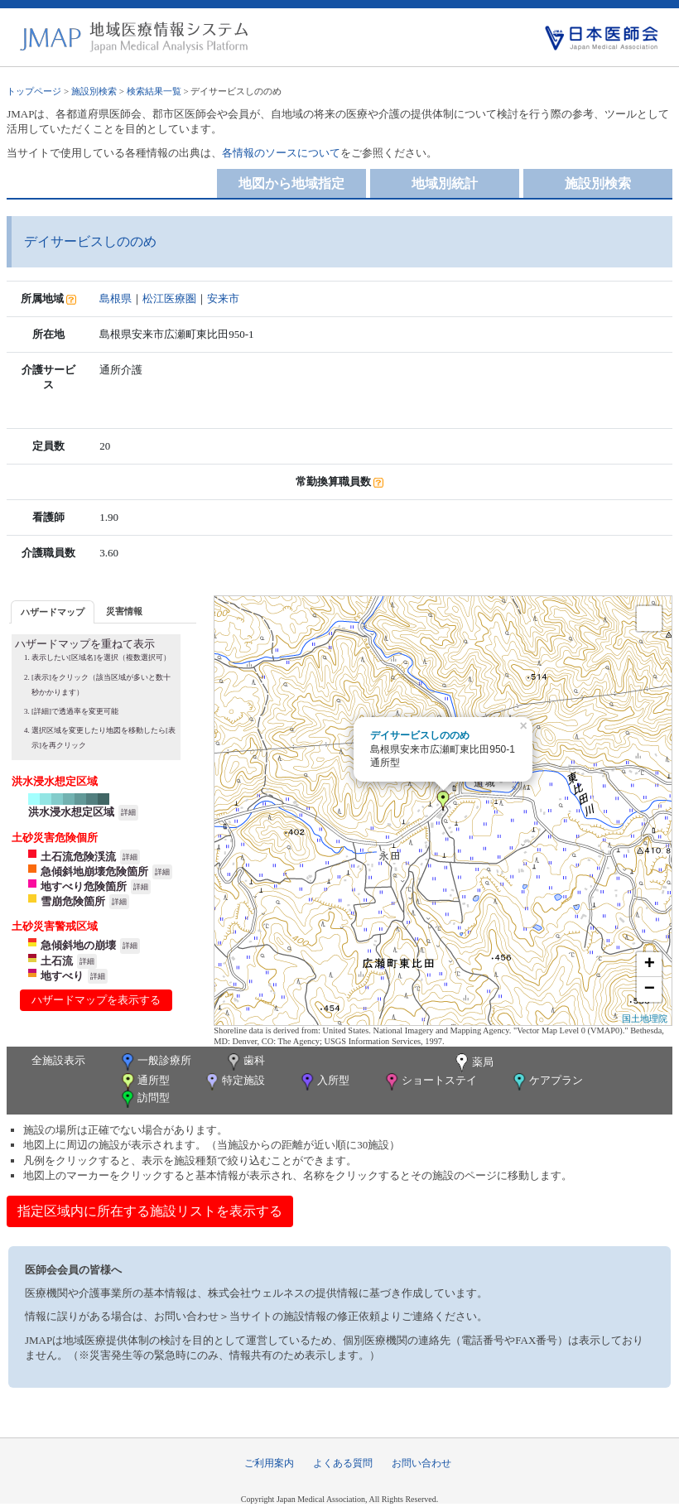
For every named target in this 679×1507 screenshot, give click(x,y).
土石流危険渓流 (78, 856)
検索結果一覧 (154, 91)
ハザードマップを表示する (96, 1000)
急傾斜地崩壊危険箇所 (94, 871)
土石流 (57, 961)
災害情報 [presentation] (124, 611)
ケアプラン (546, 1082)
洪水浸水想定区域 (71, 812)
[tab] (52, 611)
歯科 (244, 1062)
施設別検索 (94, 91)
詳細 (128, 812)
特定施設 (234, 1082)
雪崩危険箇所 (73, 901)
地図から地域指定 (291, 183)
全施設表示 (58, 1060)
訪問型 (144, 1099)
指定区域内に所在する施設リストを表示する (149, 1211)
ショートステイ (430, 1082)
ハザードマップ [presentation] (52, 612)
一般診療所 (154, 1062)
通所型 (144, 1082)
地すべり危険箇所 (84, 886)
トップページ (34, 91)
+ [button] (649, 964)
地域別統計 (445, 183)
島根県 (115, 298)
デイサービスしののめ (420, 735)
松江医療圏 (169, 298)
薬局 (473, 1063)
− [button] (649, 989)
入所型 (323, 1082)
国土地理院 (644, 1018)
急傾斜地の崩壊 (78, 945)
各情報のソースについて (281, 153)
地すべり (62, 976)
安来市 (223, 298)
